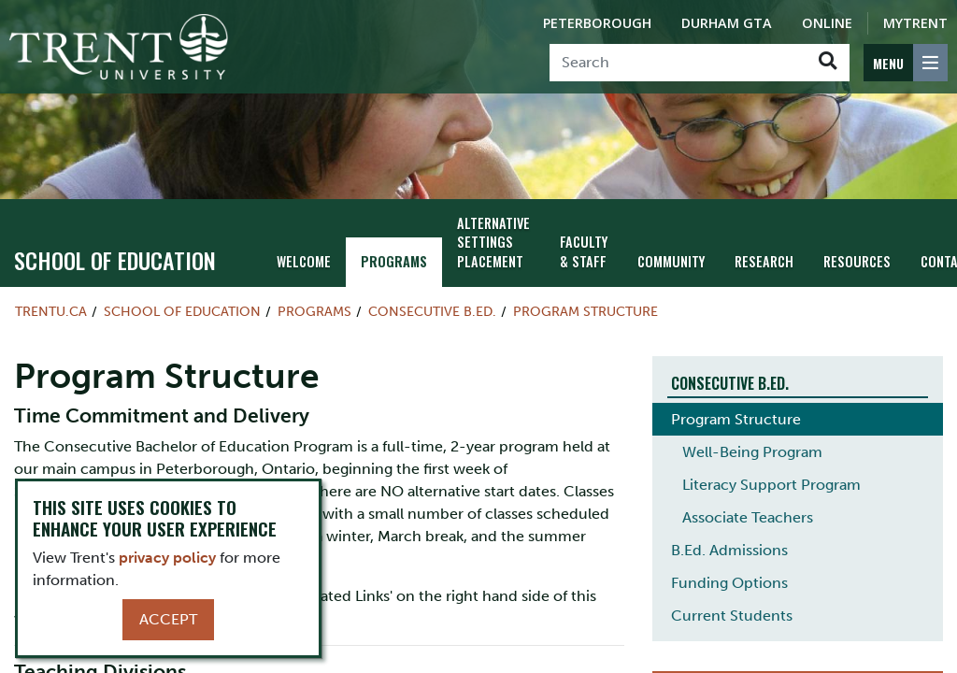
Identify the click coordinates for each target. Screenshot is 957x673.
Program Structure (585, 311)
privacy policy (167, 557)
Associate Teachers (747, 517)
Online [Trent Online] (827, 23)
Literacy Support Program (771, 485)
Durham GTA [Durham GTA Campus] (726, 23)
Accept (168, 619)
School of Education (115, 260)
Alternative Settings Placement (493, 242)
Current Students (732, 615)
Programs (394, 261)
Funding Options (729, 583)
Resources (857, 261)
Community (671, 261)
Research (764, 261)
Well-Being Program (752, 452)
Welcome (304, 261)
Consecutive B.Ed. (432, 311)
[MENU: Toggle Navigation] (906, 62)
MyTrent (915, 23)
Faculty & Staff (583, 251)
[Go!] (828, 62)
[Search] (678, 62)
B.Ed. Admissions (729, 550)
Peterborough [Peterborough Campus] (597, 23)
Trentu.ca (51, 311)
